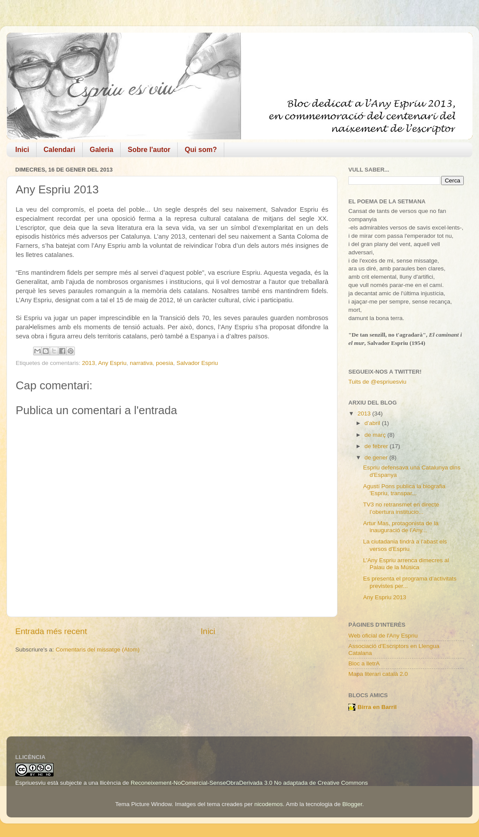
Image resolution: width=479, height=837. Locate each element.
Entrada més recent (51, 631)
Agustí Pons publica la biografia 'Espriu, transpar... (404, 489)
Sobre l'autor (149, 149)
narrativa (141, 363)
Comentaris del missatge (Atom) (98, 649)
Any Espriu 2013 (384, 597)
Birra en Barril (377, 707)
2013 (88, 363)
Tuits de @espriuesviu (377, 381)
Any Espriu (112, 363)
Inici (22, 149)
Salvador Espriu (197, 363)
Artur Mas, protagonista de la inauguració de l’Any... (401, 526)
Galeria (101, 149)
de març (376, 435)
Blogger (352, 804)
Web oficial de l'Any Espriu (383, 635)
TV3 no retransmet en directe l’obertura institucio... (401, 508)
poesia (164, 363)
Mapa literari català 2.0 (378, 674)
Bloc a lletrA (364, 663)
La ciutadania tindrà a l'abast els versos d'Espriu (405, 545)
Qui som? (201, 149)
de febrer (377, 446)
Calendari (59, 149)
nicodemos (268, 804)
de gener (376, 457)
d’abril (373, 423)
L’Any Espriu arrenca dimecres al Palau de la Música (406, 563)
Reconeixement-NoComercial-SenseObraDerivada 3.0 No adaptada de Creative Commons (249, 783)
